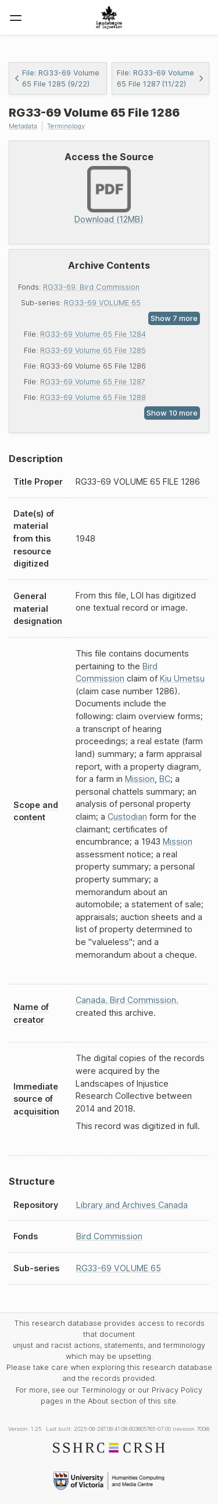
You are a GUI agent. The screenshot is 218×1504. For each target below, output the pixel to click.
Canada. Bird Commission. (127, 1000)
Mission (140, 779)
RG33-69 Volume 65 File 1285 (93, 350)
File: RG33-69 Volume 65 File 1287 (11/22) (161, 78)
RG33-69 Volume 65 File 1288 (93, 397)
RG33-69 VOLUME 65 (102, 302)
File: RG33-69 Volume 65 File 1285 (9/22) (56, 78)
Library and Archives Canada (132, 1205)
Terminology (66, 126)
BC (164, 779)
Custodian (127, 816)
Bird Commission (109, 1236)
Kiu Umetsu (182, 678)
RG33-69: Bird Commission (91, 287)
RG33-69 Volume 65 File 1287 (92, 381)
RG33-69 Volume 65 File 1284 (93, 334)
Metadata (23, 126)
